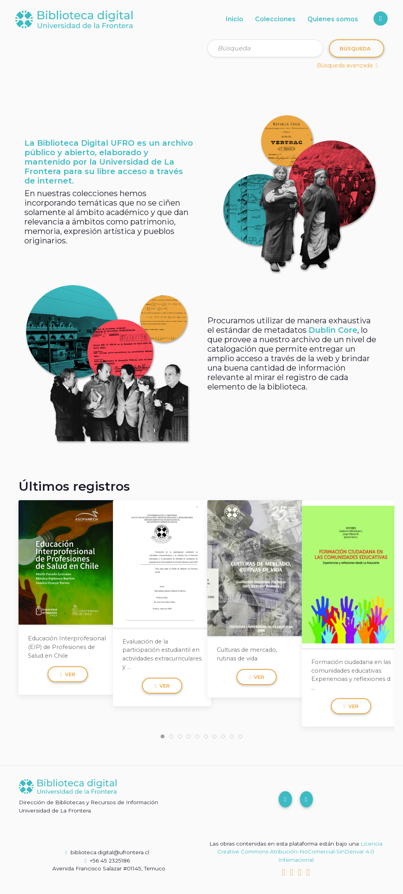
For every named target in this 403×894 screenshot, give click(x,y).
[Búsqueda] (265, 48)
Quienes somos (332, 19)
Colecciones (275, 19)
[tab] (163, 736)
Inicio (234, 19)
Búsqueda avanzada (347, 65)
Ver (68, 674)
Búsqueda (355, 48)
